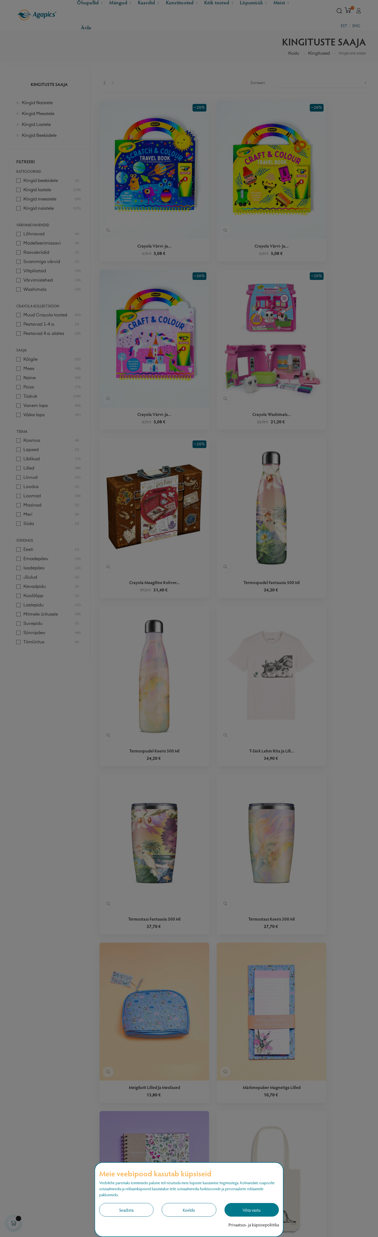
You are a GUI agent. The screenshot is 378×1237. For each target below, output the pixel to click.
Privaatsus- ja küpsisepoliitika (253, 1224)
